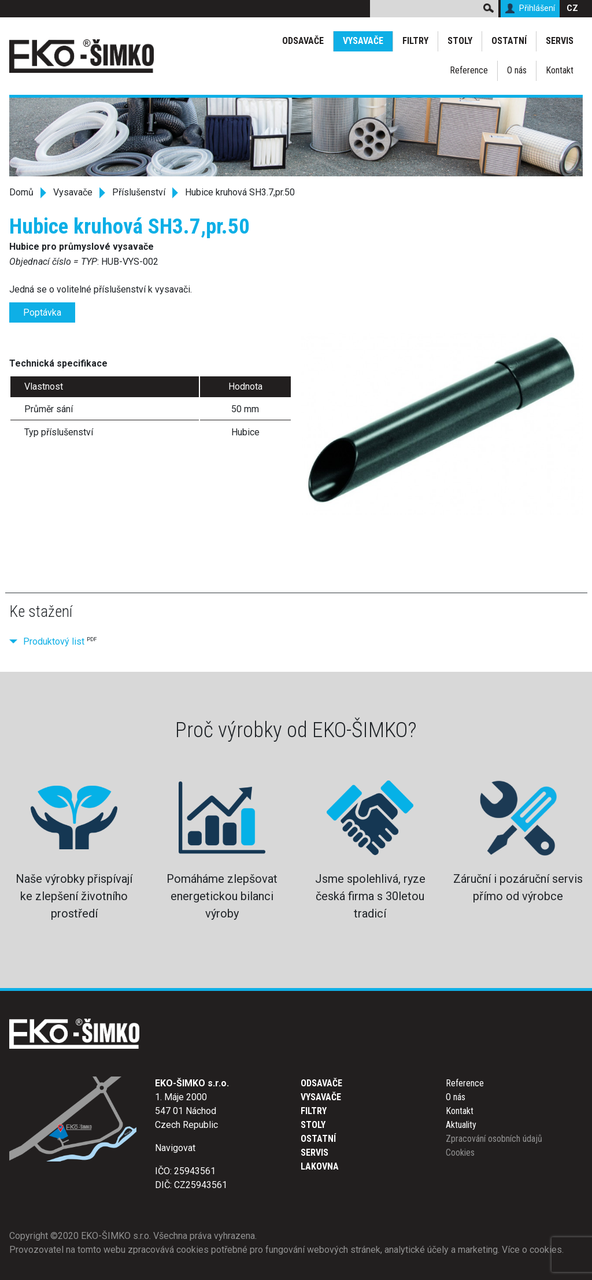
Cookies (460, 1152)
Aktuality (461, 1124)
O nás (517, 70)
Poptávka (42, 312)
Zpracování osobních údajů (494, 1138)
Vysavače (363, 40)
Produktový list (53, 641)
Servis (560, 40)
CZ (572, 8)
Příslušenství (138, 192)
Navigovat (175, 1147)
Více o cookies (532, 1249)
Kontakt (560, 70)
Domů (21, 192)
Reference (469, 70)
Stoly (459, 40)
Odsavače (303, 40)
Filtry (415, 40)
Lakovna (320, 1166)
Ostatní (509, 40)
